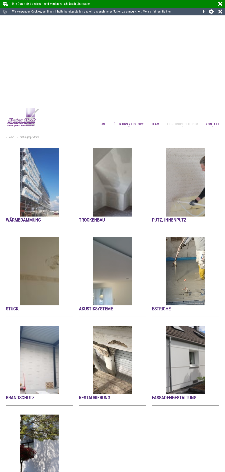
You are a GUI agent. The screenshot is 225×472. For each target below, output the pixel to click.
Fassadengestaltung (174, 311)
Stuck (12, 222)
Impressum (11, 468)
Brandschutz (20, 311)
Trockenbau (92, 133)
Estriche (161, 222)
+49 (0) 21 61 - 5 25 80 (21, 447)
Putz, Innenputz (169, 133)
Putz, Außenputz (24, 400)
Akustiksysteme (96, 222)
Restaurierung (94, 311)
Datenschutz (25, 468)
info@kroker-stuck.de (92, 447)
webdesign (209, 469)
